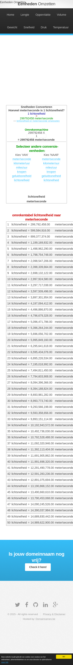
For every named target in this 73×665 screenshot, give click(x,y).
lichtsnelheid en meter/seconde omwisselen (38, 121)
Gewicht (12, 27)
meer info (4, 662)
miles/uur (21, 167)
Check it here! (38, 567)
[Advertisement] (32, 71)
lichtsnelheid (21, 180)
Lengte (25, 14)
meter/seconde (21, 159)
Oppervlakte (42, 14)
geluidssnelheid (21, 176)
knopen (21, 171)
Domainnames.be (45, 619)
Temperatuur (61, 27)
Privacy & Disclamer (54, 614)
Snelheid (29, 27)
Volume (61, 14)
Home (10, 14)
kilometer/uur (22, 163)
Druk (44, 27)
